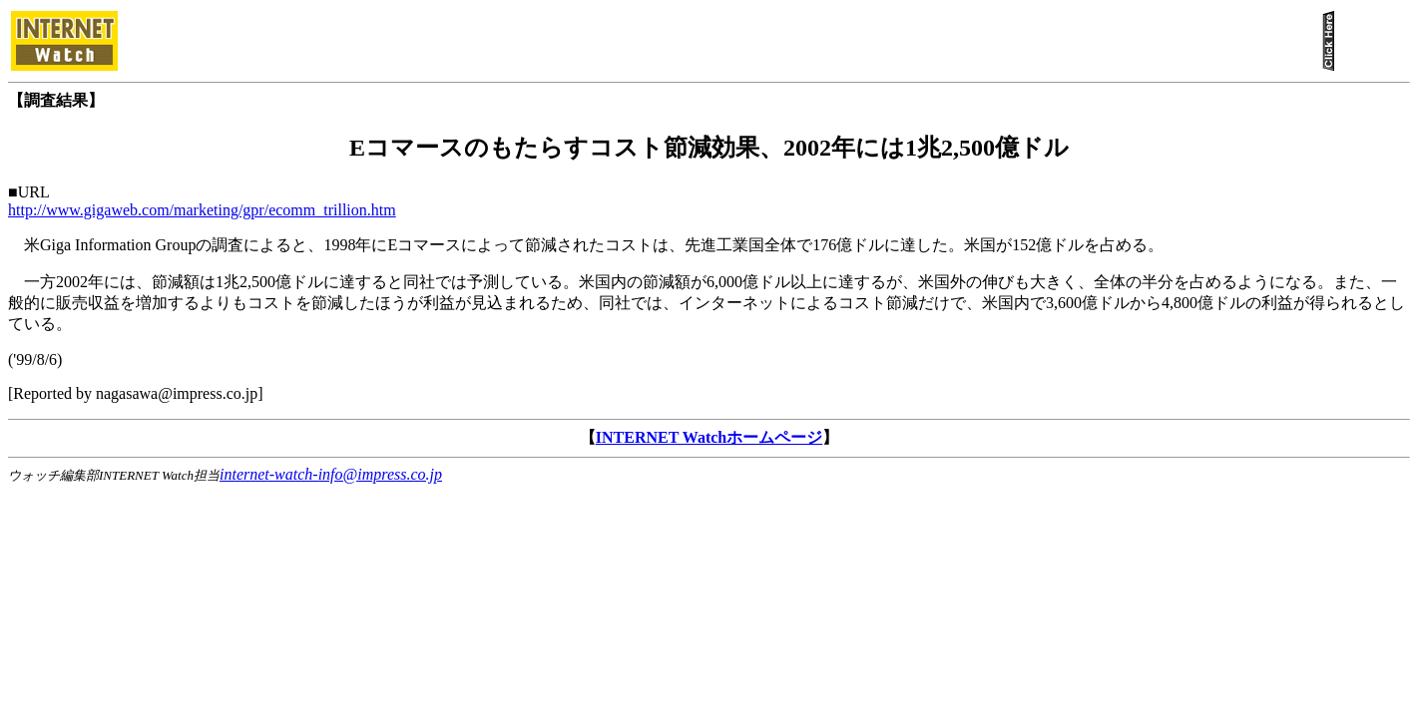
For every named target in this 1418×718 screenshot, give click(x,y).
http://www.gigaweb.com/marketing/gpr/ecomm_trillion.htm (202, 209)
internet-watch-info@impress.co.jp (331, 474)
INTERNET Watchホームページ (709, 437)
